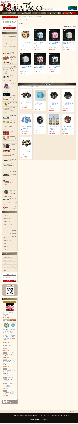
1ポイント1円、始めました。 (10, 266)
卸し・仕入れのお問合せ (63, 415)
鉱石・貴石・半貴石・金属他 (10, 46)
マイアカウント (72, 7)
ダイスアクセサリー (8, 129)
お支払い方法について (8, 257)
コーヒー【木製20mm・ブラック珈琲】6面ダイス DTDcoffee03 (67, 128)
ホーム (9, 13)
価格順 (71, 26)
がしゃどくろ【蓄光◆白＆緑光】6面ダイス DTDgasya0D (69, 44)
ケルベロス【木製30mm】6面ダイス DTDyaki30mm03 (9, 385)
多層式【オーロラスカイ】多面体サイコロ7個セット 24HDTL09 (54, 128)
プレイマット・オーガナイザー (10, 233)
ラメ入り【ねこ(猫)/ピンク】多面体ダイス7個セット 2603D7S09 (9, 314)
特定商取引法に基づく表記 (33, 415)
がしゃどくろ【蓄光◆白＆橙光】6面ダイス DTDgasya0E (54, 44)
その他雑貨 (6, 246)
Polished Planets (7, 196)
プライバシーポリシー (45, 415)
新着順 (74, 26)
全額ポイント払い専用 (8, 126)
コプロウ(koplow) (7, 113)
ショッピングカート (68, 13)
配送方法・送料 (23, 415)
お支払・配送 (24, 13)
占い (5, 249)
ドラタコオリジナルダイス (28, 16)
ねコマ (5, 187)
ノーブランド (6, 43)
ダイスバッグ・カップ (8, 227)
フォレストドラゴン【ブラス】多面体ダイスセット (26, 151)
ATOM (9, 402)
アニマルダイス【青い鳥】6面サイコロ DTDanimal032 (39, 103)
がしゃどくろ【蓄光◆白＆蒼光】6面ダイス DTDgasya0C (25, 68)
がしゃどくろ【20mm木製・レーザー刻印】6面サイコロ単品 (25, 44)
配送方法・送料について (9, 260)
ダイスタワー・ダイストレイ (10, 230)
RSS (8, 401)
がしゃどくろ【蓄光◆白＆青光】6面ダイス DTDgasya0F (39, 44)
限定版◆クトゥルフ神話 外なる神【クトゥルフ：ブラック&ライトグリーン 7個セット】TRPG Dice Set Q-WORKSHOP (6, 335)
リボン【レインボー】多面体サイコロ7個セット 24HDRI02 (9, 347)
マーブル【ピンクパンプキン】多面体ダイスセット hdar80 (9, 354)
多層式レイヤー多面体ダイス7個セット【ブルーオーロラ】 (26, 128)
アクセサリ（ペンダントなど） (10, 66)
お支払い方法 (16, 415)
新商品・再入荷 (7, 218)
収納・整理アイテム (8, 240)
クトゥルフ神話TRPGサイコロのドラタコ (9, 1)
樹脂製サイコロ (7, 221)
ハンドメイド (6, 169)
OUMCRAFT (6, 91)
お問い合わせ (54, 13)
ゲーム (5, 243)
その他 (5, 49)
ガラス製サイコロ (7, 80)
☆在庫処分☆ (6, 215)
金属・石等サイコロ (8, 224)
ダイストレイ (6, 142)
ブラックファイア (7, 178)
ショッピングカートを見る (10, 28)
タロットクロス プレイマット (10, 41)
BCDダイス (6, 184)
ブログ (39, 13)
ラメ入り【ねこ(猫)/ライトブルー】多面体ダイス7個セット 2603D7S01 (9, 392)
